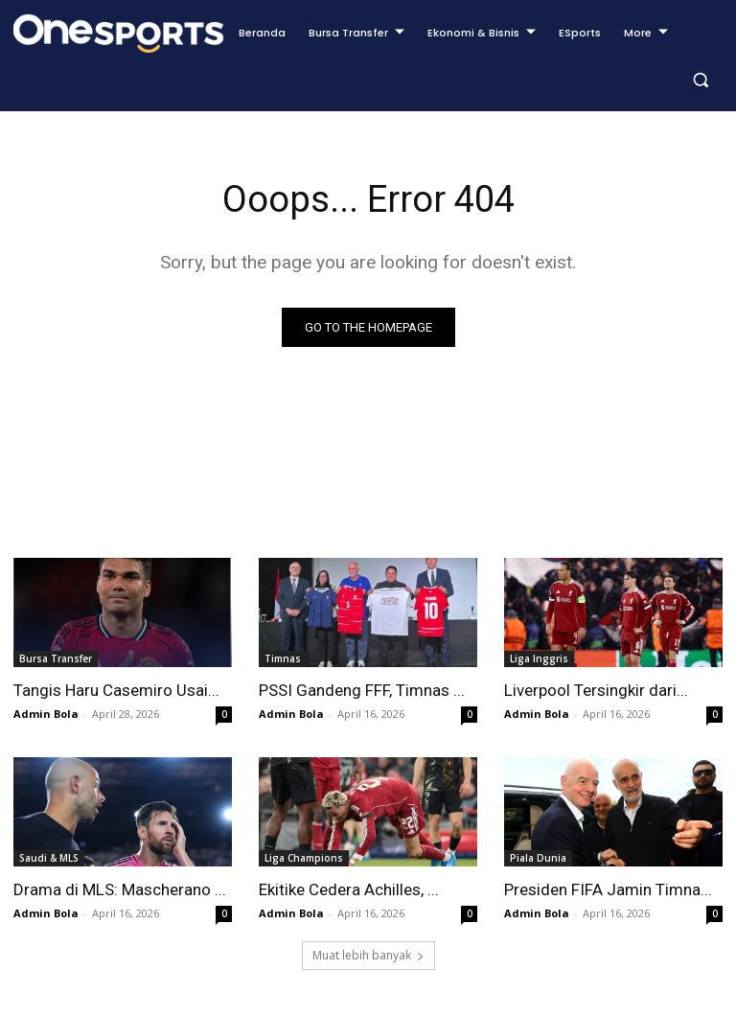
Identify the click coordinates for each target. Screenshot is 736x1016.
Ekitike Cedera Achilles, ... (349, 889)
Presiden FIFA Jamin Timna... (608, 889)
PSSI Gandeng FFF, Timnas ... (362, 690)
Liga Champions (303, 858)
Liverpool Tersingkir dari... (596, 690)
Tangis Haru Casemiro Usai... (116, 690)
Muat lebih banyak (368, 955)
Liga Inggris (539, 658)
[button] (700, 80)
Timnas (282, 658)
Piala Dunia (538, 858)
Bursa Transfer (55, 658)
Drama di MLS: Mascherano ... (119, 889)
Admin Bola (46, 713)
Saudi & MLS (49, 858)
